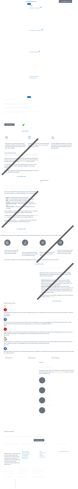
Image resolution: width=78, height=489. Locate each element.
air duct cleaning (23, 161)
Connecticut (53, 296)
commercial (63, 371)
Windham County (8, 217)
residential (56, 371)
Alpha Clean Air (24, 480)
